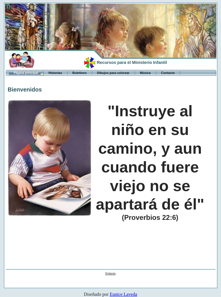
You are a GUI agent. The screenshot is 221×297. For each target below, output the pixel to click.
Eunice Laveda (123, 294)
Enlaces (110, 273)
